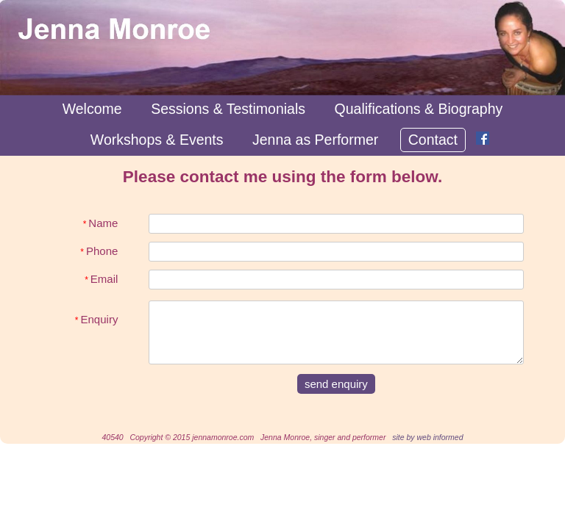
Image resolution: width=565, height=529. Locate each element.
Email (101, 279)
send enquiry (336, 384)
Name (100, 223)
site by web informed (427, 437)
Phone (99, 251)
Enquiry (96, 314)
